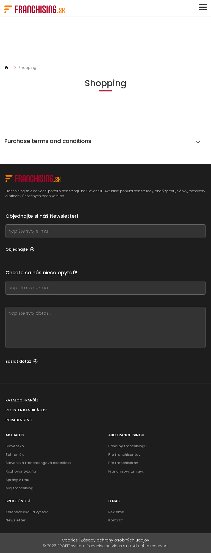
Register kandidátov (26, 410)
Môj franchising (19, 488)
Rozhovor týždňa (20, 471)
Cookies (70, 540)
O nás (114, 501)
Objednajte (19, 249)
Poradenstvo (18, 420)
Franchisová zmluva (126, 471)
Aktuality (14, 435)
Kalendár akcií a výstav (26, 512)
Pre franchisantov (124, 454)
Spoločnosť (18, 501)
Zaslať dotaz (21, 361)
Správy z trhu (17, 479)
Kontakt (115, 520)
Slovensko (14, 446)
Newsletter (15, 520)
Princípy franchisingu (127, 446)
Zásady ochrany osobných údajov (115, 540)
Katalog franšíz (21, 400)
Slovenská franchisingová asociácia (38, 462)
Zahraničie (14, 454)
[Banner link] (105, 41)
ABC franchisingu (126, 435)
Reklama (116, 512)
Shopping (27, 67)
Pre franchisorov (123, 462)
